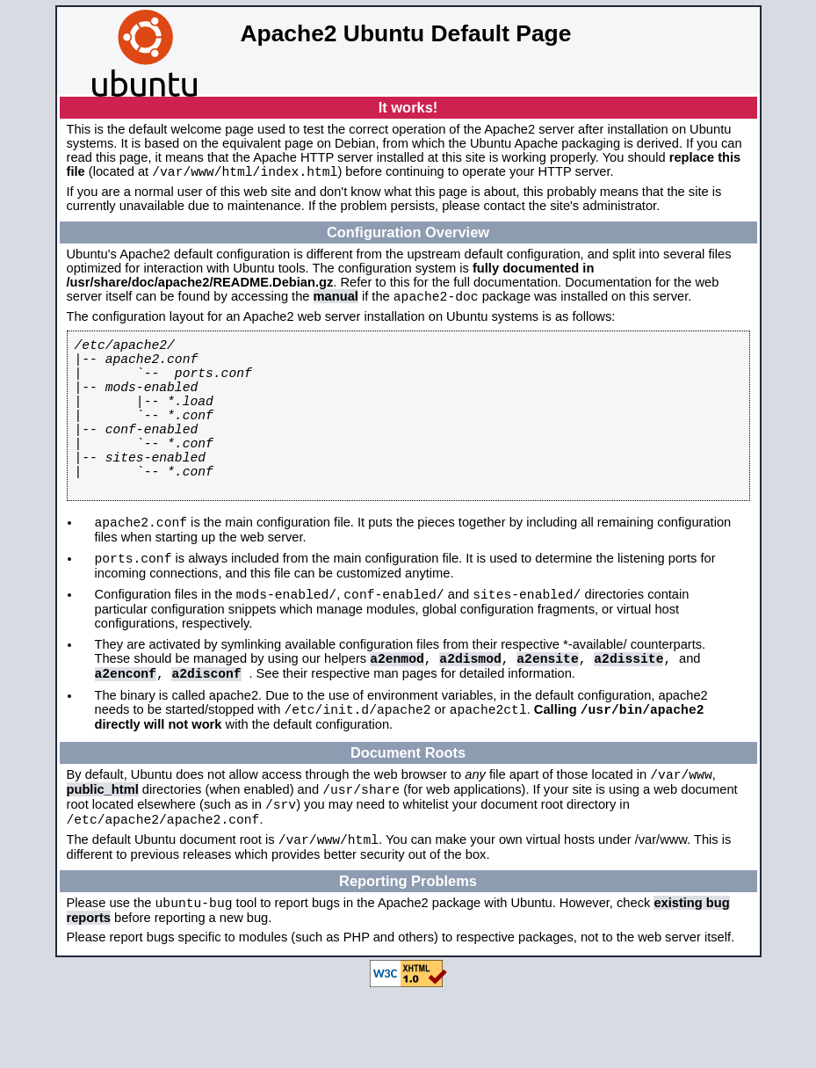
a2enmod (397, 712)
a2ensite (547, 712)
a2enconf (125, 729)
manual (336, 301)
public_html (103, 854)
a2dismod (470, 712)
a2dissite (628, 712)
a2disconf (206, 729)
